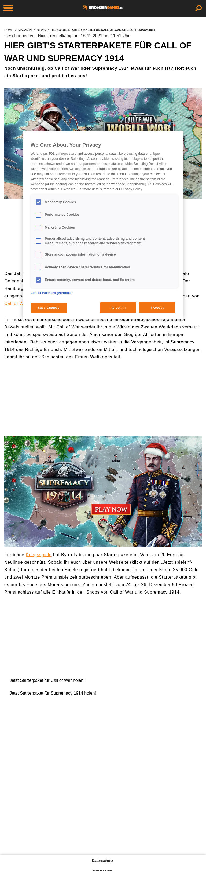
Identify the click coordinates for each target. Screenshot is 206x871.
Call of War (16, 303)
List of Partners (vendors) (52, 293)
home (8, 30)
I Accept (157, 307)
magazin (25, 30)
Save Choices (49, 307)
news (41, 30)
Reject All (118, 307)
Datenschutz (102, 860)
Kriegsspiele (39, 554)
